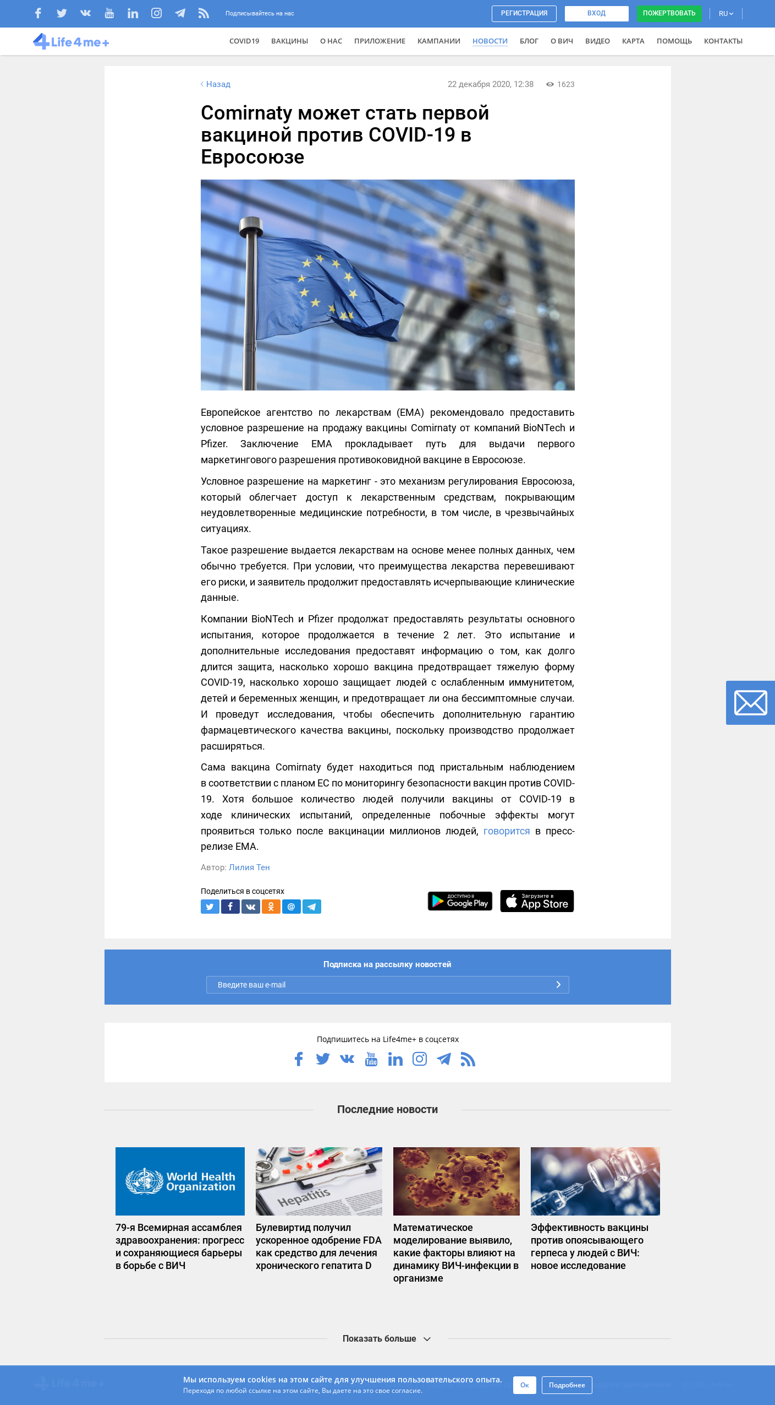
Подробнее (567, 1385)
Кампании (438, 41)
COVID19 (244, 41)
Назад (214, 84)
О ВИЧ (562, 41)
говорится (506, 831)
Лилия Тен (249, 867)
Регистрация (524, 13)
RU (726, 13)
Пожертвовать (669, 13)
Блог (529, 41)
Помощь (674, 41)
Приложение (379, 41)
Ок (524, 1385)
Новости (490, 41)
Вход (596, 13)
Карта (633, 41)
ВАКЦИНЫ (289, 41)
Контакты (723, 41)
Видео (597, 41)
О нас (331, 41)
